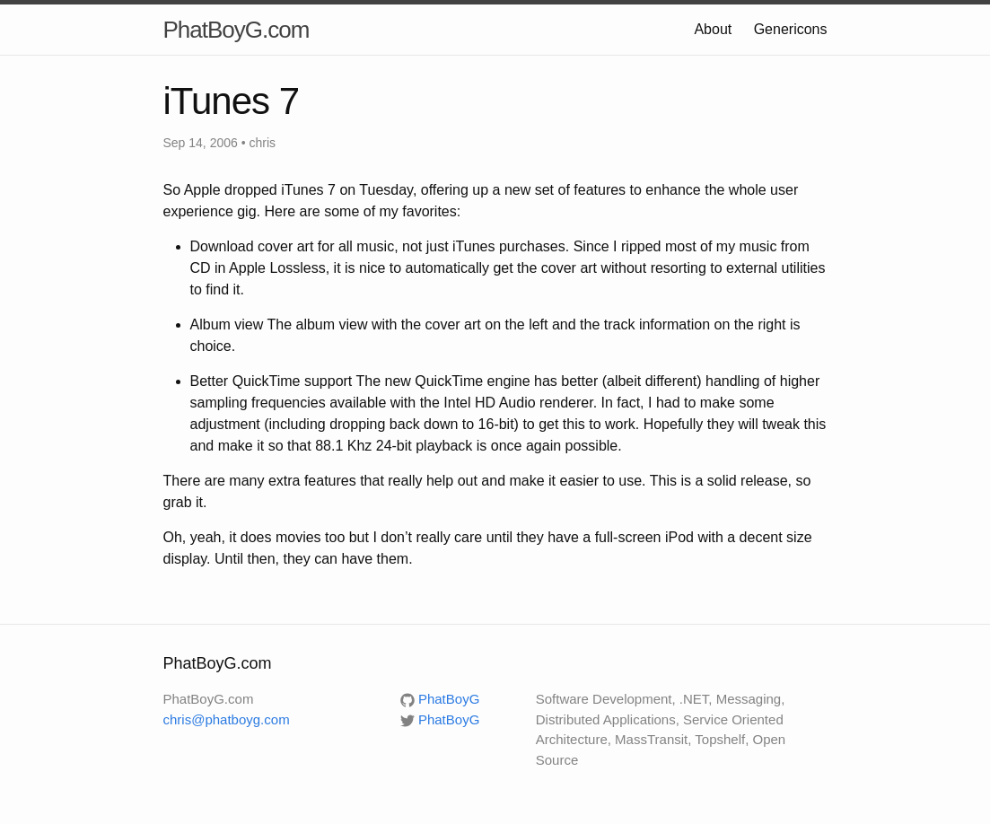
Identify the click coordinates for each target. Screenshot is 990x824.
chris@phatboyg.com (226, 719)
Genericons (791, 29)
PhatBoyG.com (236, 29)
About (713, 29)
